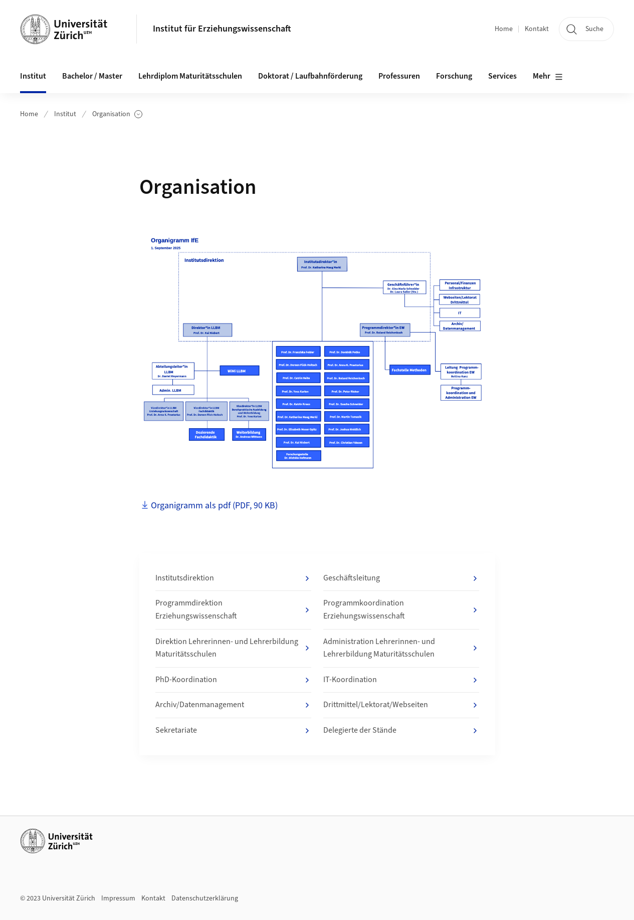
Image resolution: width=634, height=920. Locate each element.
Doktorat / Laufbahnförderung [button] (310, 76)
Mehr (548, 76)
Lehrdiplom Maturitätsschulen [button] (190, 76)
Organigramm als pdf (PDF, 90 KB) (214, 505)
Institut (65, 114)
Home (504, 29)
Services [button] (502, 76)
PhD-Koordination (233, 680)
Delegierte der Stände (401, 730)
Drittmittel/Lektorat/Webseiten (401, 705)
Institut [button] (33, 76)
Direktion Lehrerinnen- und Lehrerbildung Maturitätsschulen (233, 648)
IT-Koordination (401, 680)
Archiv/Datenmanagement (233, 705)
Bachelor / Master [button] (92, 76)
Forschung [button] (454, 76)
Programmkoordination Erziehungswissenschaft (401, 609)
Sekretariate (233, 730)
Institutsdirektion (233, 578)
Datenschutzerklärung (204, 898)
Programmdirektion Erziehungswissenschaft (233, 609)
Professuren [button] (399, 76)
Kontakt (537, 29)
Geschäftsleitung (401, 578)
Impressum (118, 898)
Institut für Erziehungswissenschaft (222, 29)
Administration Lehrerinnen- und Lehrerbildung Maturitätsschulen (401, 648)
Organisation (117, 114)
